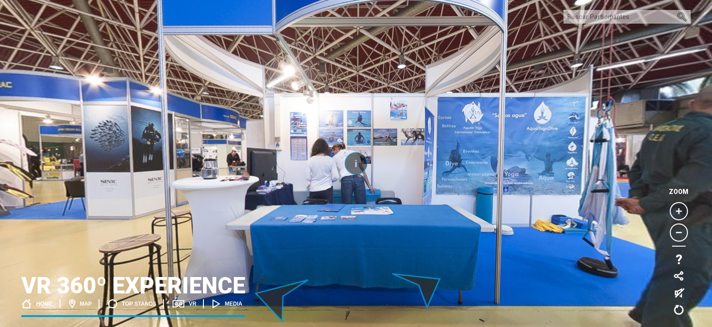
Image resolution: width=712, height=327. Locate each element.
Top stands (132, 303)
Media (227, 303)
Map (80, 303)
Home (37, 303)
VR (184, 303)
